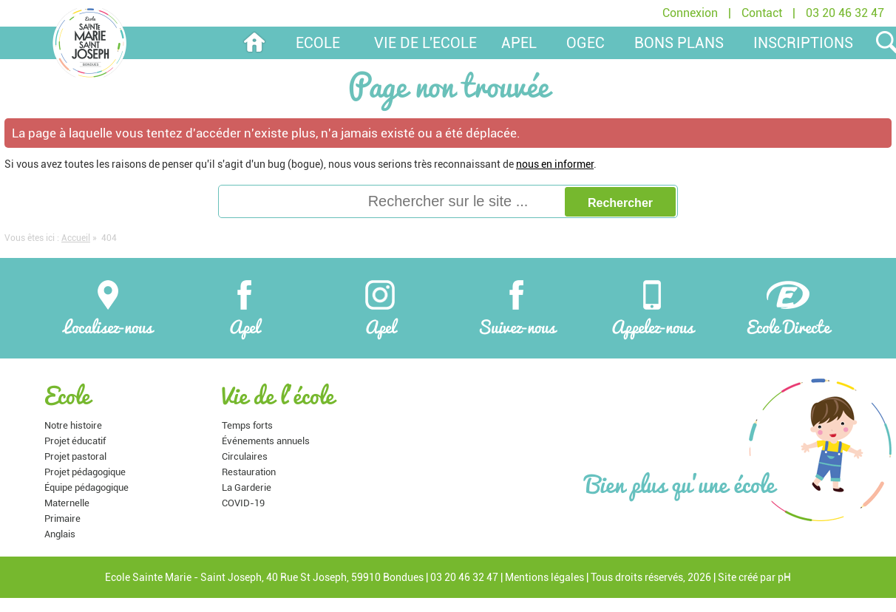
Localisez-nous (108, 307)
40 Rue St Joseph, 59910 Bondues (345, 577)
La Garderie (246, 487)
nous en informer (555, 164)
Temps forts (247, 425)
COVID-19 (243, 503)
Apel (244, 307)
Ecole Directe (788, 307)
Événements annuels (266, 440)
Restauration (249, 471)
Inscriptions (803, 43)
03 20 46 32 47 (845, 13)
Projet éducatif (75, 440)
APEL (519, 43)
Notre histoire (73, 425)
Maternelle (66, 503)
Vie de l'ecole (425, 43)
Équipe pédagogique (86, 487)
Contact (761, 13)
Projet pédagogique (85, 471)
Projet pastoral (75, 456)
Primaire (62, 518)
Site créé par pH (754, 577)
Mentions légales (544, 577)
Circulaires (245, 456)
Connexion (690, 13)
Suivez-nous (516, 307)
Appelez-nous (652, 307)
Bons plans (679, 43)
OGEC (585, 43)
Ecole (318, 43)
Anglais (59, 534)
